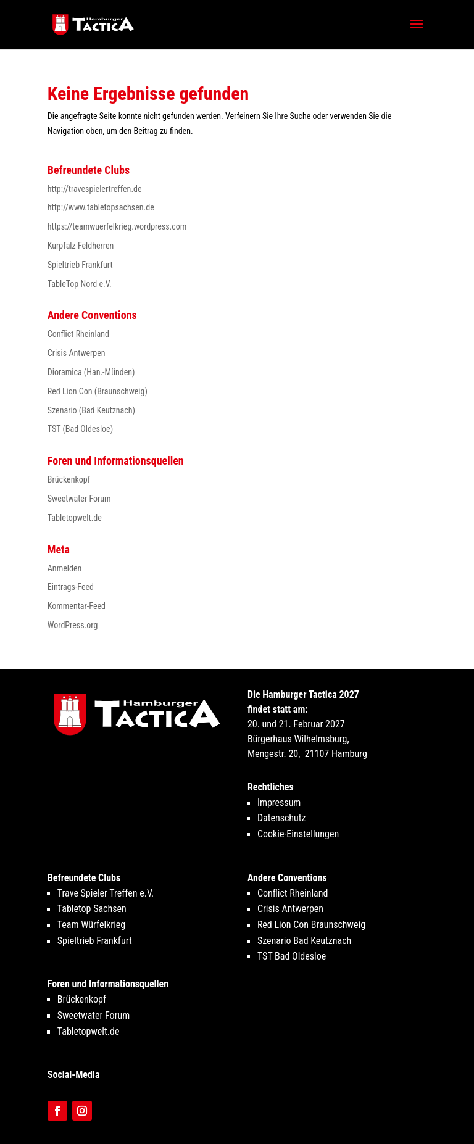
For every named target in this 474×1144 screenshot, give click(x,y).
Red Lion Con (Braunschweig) (98, 391)
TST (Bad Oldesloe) (80, 429)
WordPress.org (73, 625)
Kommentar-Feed (77, 606)
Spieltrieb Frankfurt (80, 265)
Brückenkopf (69, 479)
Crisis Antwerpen (77, 353)
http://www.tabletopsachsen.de (101, 207)
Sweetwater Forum (79, 499)
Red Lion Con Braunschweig (311, 925)
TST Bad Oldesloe (291, 956)
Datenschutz (281, 818)
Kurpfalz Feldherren (81, 246)
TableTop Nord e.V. (80, 284)
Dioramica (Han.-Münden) (91, 372)
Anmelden (64, 568)
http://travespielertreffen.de (95, 189)
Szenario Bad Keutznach (304, 941)
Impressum (279, 802)
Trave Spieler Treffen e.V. (105, 893)
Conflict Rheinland (78, 334)
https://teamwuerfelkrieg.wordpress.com (117, 226)
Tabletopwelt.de (75, 518)
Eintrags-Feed (71, 587)
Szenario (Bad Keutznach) (91, 410)
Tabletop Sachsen (92, 908)
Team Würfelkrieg (91, 925)
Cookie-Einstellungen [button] (298, 834)
